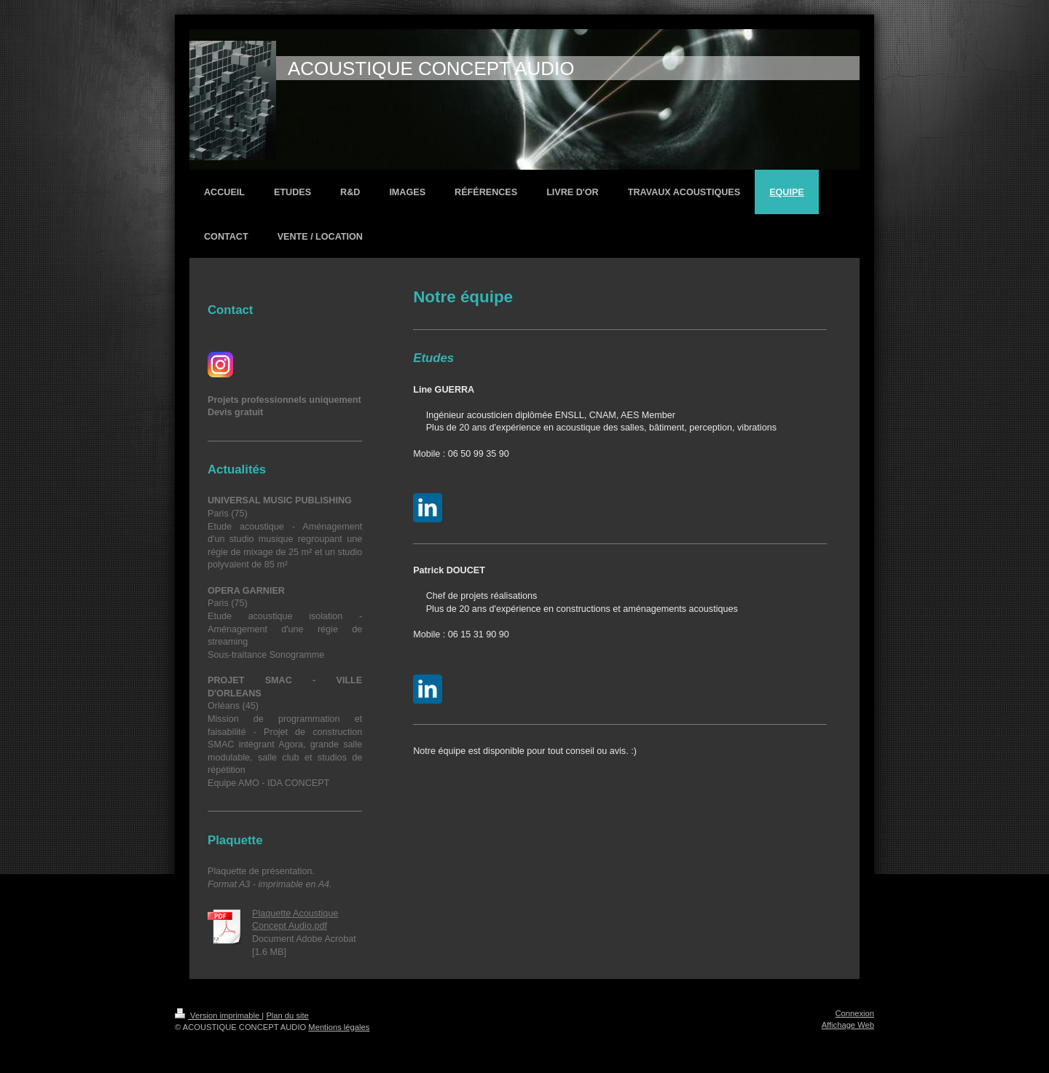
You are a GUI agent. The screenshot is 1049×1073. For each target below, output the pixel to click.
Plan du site (287, 1015)
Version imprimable (218, 1015)
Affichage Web (848, 1025)
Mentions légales (338, 1027)
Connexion (855, 1013)
